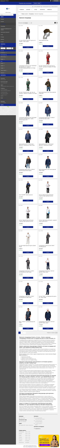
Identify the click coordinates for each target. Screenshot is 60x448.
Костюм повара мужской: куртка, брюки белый (27, 246)
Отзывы (2, 37)
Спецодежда (3, 23)
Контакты (42, 9)
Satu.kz (35, 445)
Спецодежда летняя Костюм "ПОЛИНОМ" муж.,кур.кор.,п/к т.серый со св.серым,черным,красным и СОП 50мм (28, 67)
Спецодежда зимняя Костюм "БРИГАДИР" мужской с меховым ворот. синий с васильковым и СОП (28, 118)
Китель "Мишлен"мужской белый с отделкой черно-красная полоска (46, 195)
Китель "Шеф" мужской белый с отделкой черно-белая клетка (48, 221)
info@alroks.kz (3, 99)
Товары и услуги (24, 13)
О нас (2, 34)
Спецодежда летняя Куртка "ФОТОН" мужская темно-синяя (47, 322)
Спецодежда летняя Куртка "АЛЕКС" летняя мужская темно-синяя (26, 297)
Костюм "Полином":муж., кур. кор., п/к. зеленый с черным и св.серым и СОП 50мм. (28, 93)
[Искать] (14, 15)
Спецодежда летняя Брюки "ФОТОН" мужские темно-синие (46, 271)
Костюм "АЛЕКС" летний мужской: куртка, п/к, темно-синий (47, 297)
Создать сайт (2, 0)
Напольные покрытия (5, 32)
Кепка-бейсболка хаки (43, 40)
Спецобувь (3, 26)
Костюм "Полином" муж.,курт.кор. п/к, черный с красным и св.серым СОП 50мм (47, 66)
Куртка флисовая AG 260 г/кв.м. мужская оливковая (47, 93)
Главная (2, 19)
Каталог (2, 21)
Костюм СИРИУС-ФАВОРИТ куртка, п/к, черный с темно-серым (27, 41)
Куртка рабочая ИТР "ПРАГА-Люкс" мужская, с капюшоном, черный (46, 145)
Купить (28, 47)
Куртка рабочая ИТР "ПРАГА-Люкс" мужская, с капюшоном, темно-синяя (27, 145)
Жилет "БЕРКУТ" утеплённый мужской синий (27, 322)
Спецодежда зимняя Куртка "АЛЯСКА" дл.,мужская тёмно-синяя (47, 118)
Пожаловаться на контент (32, 446)
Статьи (2, 41)
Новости (2, 39)
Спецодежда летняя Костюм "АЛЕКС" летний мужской (47, 246)
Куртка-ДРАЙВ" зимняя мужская (26, 194)
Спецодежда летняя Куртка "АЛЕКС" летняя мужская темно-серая (26, 271)
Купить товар (37, 3)
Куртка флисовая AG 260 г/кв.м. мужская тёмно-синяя (47, 170)
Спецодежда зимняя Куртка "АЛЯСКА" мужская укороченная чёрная (27, 170)
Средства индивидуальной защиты (6, 29)
